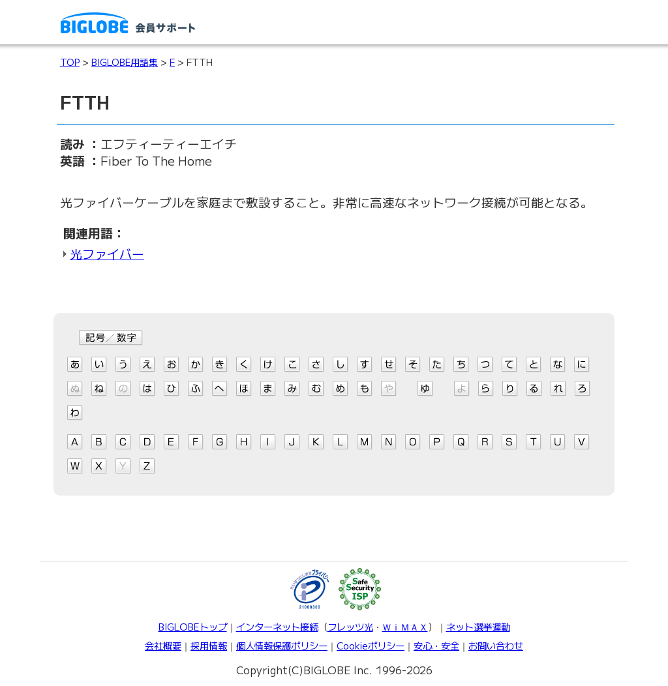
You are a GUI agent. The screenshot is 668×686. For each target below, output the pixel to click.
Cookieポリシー (370, 645)
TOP (70, 62)
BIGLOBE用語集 (124, 62)
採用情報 (208, 645)
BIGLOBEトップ (193, 626)
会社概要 (163, 645)
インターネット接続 (277, 626)
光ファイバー (107, 253)
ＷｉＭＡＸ (405, 626)
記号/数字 (111, 338)
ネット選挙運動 (478, 626)
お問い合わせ (495, 645)
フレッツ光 (350, 626)
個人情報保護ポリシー (281, 645)
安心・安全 (436, 645)
